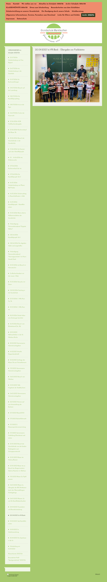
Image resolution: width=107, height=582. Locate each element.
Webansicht (97, 574)
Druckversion (11, 574)
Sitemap (16, 574)
